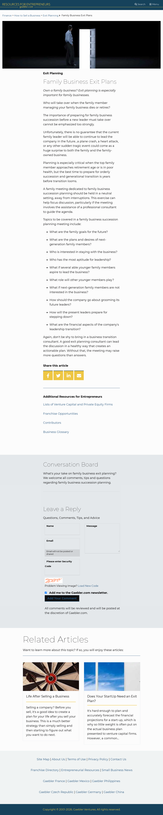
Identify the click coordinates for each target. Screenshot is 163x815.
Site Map (43, 759)
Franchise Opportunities (60, 413)
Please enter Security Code (58, 564)
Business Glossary (56, 432)
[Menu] (154, 4)
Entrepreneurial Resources (80, 770)
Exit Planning (50, 15)
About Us (58, 759)
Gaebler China (114, 792)
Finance (7, 15)
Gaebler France (54, 781)
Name (50, 526)
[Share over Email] (79, 375)
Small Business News (117, 770)
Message (91, 526)
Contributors (52, 423)
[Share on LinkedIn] (68, 375)
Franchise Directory (45, 770)
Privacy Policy (98, 759)
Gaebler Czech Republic (56, 792)
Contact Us (118, 759)
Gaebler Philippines (106, 781)
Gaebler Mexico (78, 781)
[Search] (140, 4)
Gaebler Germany (88, 792)
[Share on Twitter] (58, 375)
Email (49, 540)
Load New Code (88, 585)
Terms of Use (76, 759)
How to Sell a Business (27, 15)
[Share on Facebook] (48, 375)
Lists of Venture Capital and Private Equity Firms (78, 404)
